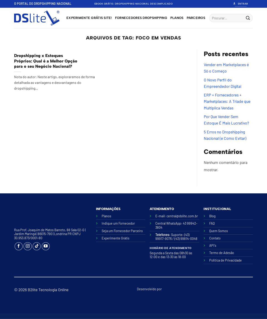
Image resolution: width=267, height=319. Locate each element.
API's (212, 245)
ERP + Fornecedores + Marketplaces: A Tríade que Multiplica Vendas (227, 101)
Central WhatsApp (168, 223)
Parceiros (196, 18)
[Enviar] (248, 18)
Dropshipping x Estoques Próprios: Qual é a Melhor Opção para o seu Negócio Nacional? (45, 61)
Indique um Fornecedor (118, 223)
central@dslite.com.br (182, 216)
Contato (215, 238)
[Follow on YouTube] (46, 246)
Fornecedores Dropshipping (141, 18)
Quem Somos (218, 231)
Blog (212, 216)
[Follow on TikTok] (37, 246)
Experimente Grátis (115, 238)
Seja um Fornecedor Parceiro (122, 231)
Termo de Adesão (221, 253)
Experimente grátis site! (89, 18)
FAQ (212, 223)
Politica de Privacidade (225, 260)
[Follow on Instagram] (27, 246)
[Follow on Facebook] (19, 246)
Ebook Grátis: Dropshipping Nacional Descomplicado (133, 3)
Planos (177, 18)
